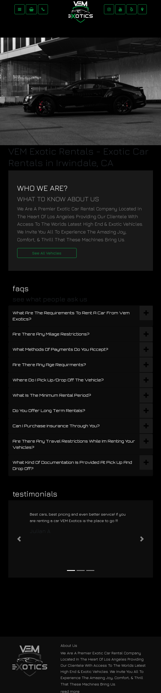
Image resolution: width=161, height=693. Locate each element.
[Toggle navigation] (19, 9)
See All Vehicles (46, 253)
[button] (19, 539)
